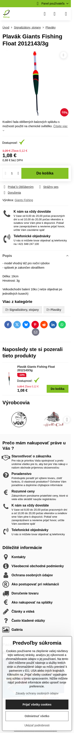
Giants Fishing (24, 200)
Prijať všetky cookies (37, 704)
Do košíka (44, 173)
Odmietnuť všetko (37, 716)
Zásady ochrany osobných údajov (37, 693)
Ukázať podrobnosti (37, 725)
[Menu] (66, 14)
